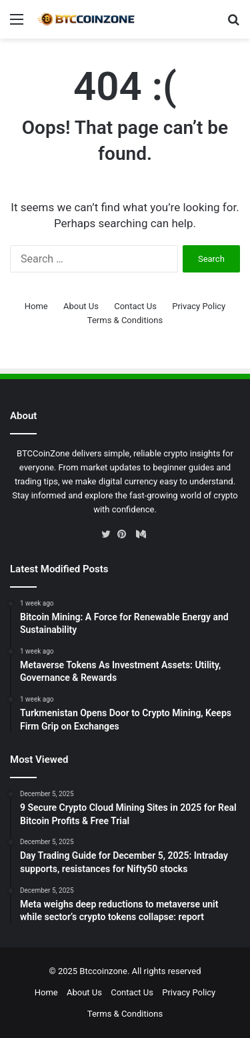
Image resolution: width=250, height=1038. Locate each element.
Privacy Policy (198, 306)
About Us (81, 306)
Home (36, 306)
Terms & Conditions (125, 320)
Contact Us (135, 306)
